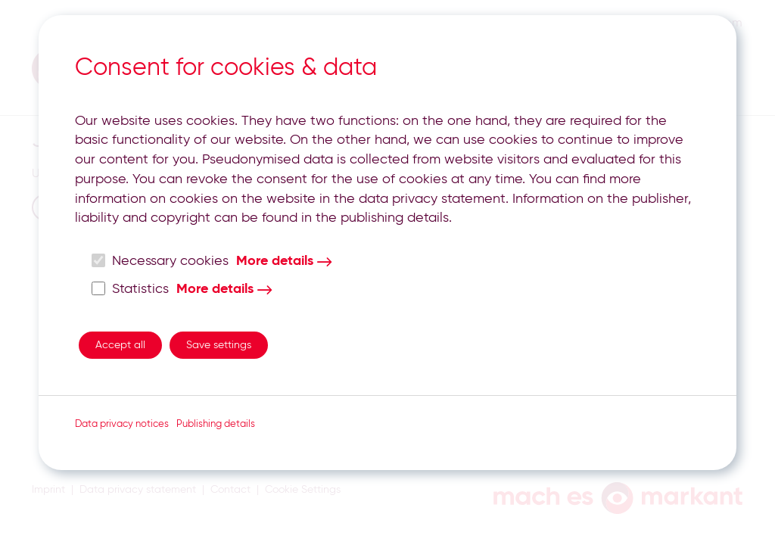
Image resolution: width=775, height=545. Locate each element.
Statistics (130, 289)
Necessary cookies (160, 261)
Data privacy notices (122, 424)
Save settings (218, 345)
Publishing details (215, 424)
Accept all (120, 345)
